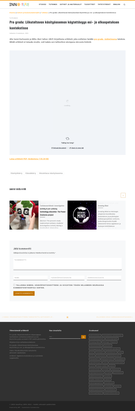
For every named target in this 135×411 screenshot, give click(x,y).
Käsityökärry (94, 359)
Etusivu (12, 13)
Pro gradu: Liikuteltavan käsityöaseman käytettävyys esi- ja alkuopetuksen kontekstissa (27, 346)
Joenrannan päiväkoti (111, 349)
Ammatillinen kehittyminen (112, 335)
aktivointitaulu (95, 335)
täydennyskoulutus (96, 389)
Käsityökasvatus (114, 355)
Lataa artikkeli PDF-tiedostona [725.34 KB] (29, 159)
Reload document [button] (58, 148)
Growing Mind (103, 206)
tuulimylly (108, 386)
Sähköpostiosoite (61, 277)
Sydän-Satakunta (96, 379)
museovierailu (95, 369)
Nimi (16, 277)
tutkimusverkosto (96, 386)
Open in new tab (77, 148)
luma (105, 362)
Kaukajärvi (100, 352)
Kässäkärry (120, 359)
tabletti (107, 379)
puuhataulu (118, 372)
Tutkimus (44, 13)
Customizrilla (34, 407)
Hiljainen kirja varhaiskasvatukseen (22, 342)
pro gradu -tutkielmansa (105, 39)
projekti (108, 372)
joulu (91, 352)
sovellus (108, 376)
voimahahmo (110, 389)
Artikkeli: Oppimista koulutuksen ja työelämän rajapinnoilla (26, 357)
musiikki (106, 369)
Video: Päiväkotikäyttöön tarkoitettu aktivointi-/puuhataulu (23, 352)
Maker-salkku (102, 366)
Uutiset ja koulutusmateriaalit (28, 13)
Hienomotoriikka (96, 345)
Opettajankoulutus (96, 372)
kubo (120, 352)
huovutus (107, 345)
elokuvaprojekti (112, 338)
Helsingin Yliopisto (109, 342)
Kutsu (92, 355)
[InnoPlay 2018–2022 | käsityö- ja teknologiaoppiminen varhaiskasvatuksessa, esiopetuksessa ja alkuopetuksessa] (19, 4)
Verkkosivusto (96, 278)
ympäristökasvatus (111, 393)
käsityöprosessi (107, 359)
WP (19, 407)
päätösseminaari (96, 376)
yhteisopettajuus (96, 393)
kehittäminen (111, 352)
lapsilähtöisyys (95, 362)
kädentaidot (101, 355)
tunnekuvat (109, 383)
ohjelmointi (116, 369)
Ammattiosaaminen (97, 338)
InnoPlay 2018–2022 (24, 404)
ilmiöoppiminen (95, 349)
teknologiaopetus (96, 383)
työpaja (117, 386)
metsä (112, 366)
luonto (92, 366)
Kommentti (20, 260)
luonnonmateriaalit (116, 362)
